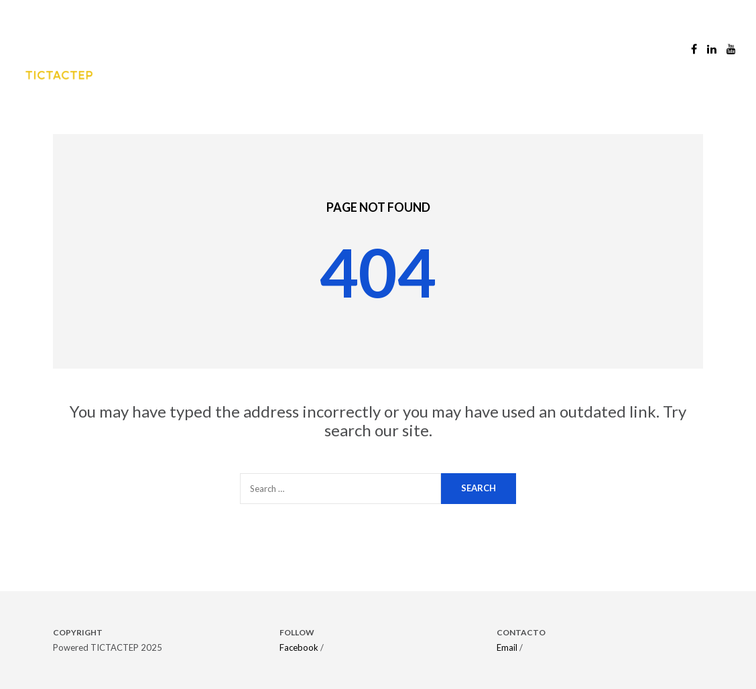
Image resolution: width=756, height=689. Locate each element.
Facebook (298, 647)
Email (507, 647)
